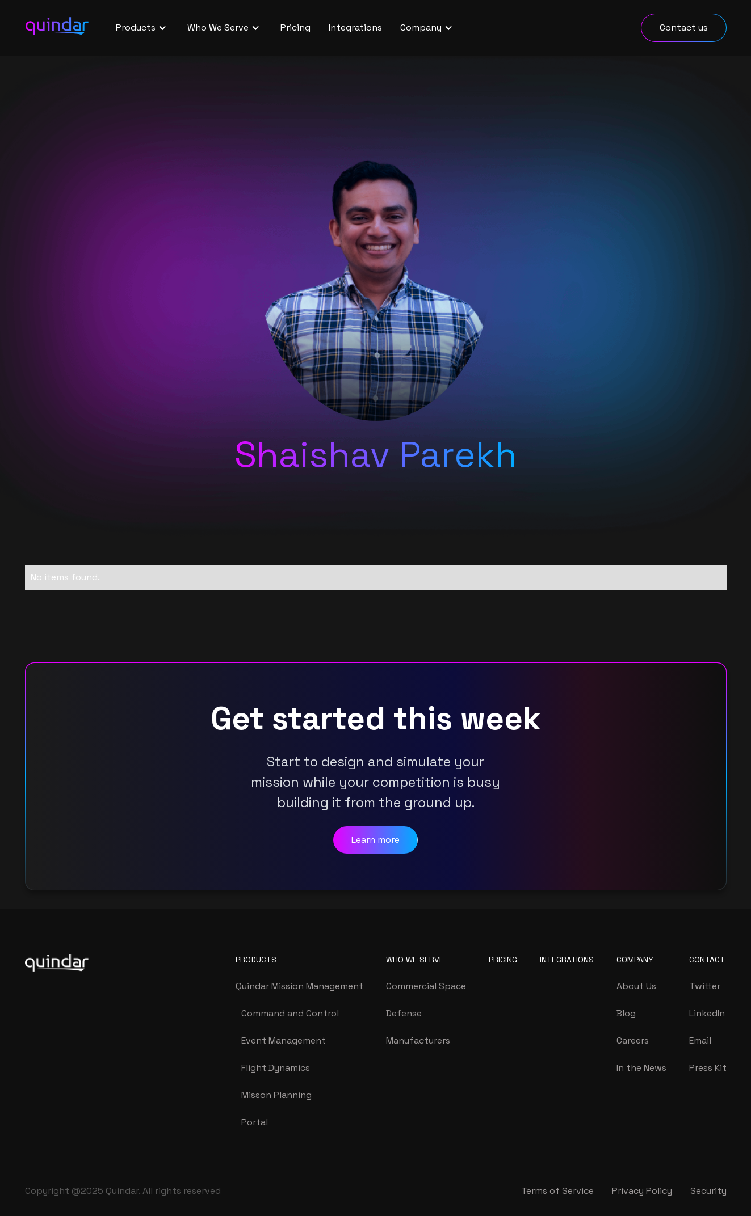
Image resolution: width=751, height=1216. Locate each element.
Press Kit (708, 1068)
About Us (636, 986)
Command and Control (290, 1013)
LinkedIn (707, 1013)
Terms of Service (557, 1191)
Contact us (684, 27)
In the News (641, 1068)
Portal (254, 1122)
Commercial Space (426, 986)
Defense (404, 1013)
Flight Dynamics (275, 1068)
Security (708, 1191)
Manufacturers (418, 1040)
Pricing (295, 27)
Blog (626, 1013)
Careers (632, 1040)
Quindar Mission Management (299, 986)
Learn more (375, 840)
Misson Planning (276, 1095)
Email (700, 1040)
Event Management (283, 1040)
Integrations (355, 27)
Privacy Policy (642, 1191)
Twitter (704, 986)
